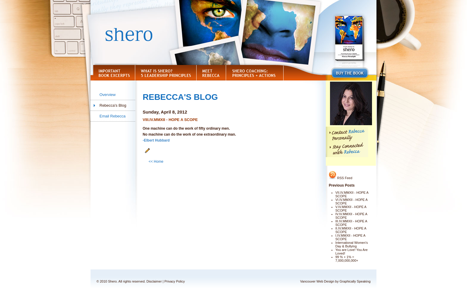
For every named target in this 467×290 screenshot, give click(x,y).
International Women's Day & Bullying (351, 244)
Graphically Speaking (355, 281)
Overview (107, 94)
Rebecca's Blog (112, 105)
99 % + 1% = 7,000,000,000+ (346, 258)
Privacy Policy (174, 281)
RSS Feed (340, 178)
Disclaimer (154, 281)
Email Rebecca (112, 116)
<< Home (156, 161)
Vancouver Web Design (317, 281)
